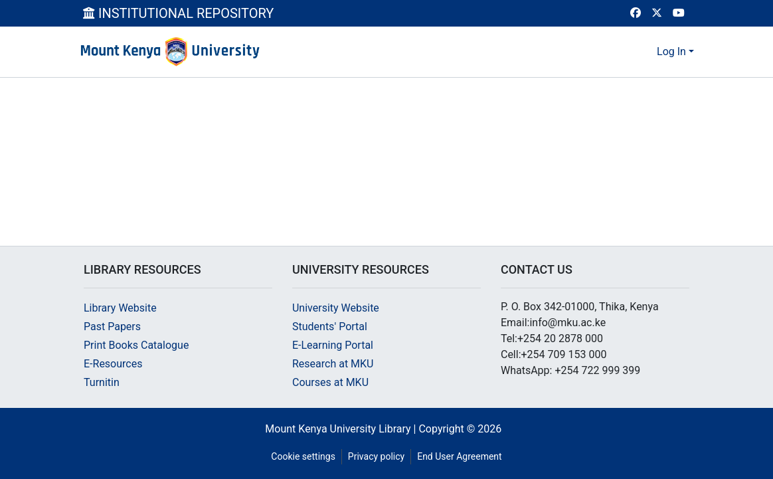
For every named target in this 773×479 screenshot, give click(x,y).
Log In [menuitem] (671, 51)
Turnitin (102, 382)
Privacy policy (376, 456)
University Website (335, 308)
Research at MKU (333, 363)
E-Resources (113, 363)
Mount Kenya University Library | (341, 429)
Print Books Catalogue (136, 345)
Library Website (120, 308)
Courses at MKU (330, 382)
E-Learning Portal (332, 345)
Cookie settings (303, 456)
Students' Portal (329, 326)
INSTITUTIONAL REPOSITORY (178, 13)
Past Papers (112, 326)
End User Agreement (459, 456)
